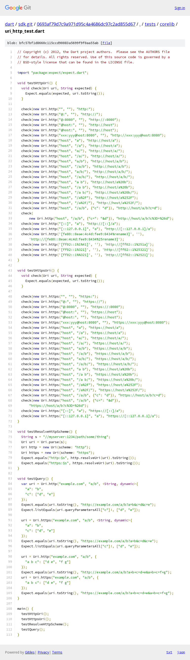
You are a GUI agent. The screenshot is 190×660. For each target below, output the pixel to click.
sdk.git (25, 24)
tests (150, 24)
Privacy (43, 652)
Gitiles (30, 652)
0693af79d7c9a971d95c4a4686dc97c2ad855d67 (86, 24)
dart (9, 24)
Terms (57, 652)
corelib (167, 24)
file (106, 43)
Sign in (180, 7)
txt (169, 652)
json (181, 652)
